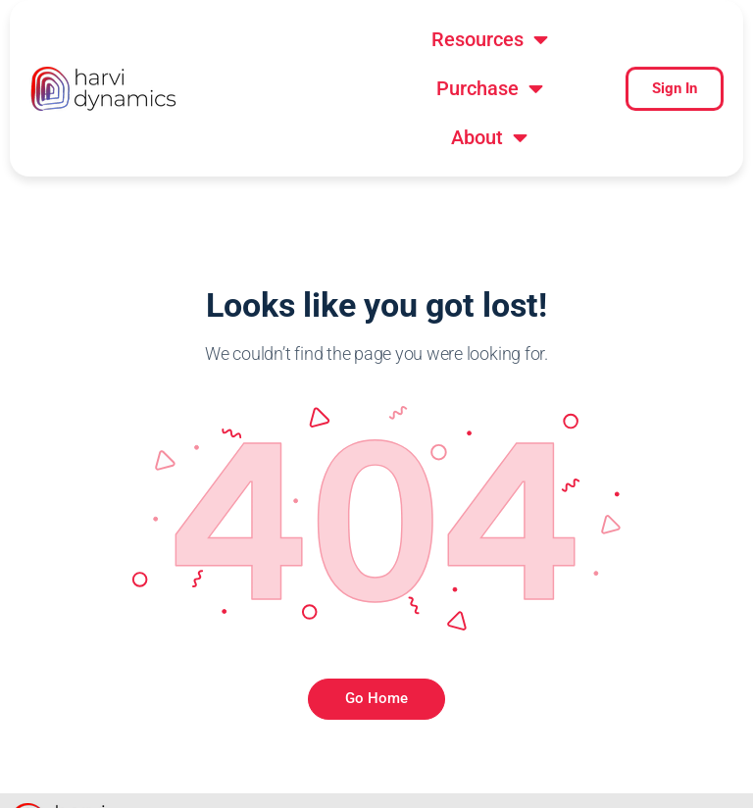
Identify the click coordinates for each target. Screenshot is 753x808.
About (408, 92)
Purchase (495, 43)
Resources (325, 43)
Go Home (376, 649)
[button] (325, 43)
